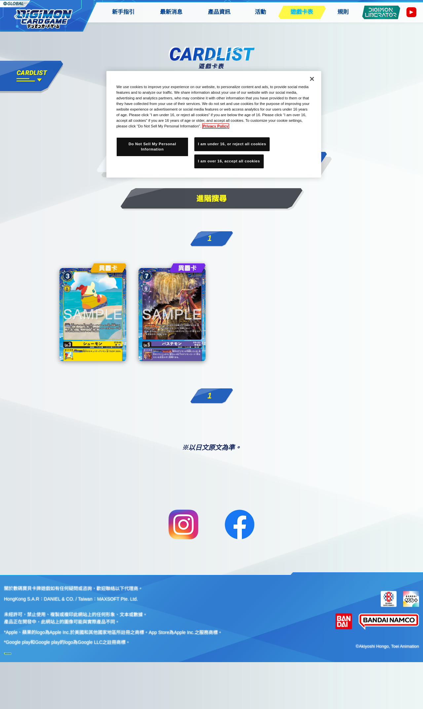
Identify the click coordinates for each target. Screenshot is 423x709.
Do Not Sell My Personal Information (152, 146)
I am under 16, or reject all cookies (232, 144)
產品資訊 (219, 12)
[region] (213, 124)
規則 (343, 12)
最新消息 (171, 12)
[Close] (312, 79)
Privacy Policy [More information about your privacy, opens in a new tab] (215, 126)
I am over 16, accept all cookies (229, 161)
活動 (260, 12)
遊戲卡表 (301, 12)
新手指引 (123, 12)
